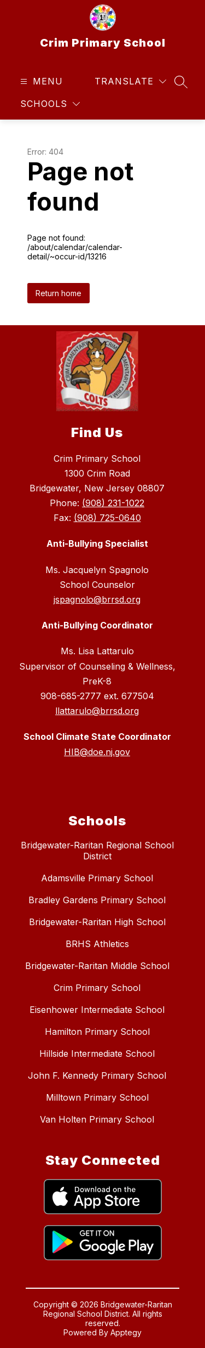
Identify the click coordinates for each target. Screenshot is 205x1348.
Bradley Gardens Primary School (97, 899)
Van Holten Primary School (97, 1119)
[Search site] (181, 81)
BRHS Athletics (97, 943)
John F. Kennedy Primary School (97, 1075)
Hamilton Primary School (97, 1031)
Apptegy (126, 1332)
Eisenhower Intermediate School (97, 1009)
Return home (58, 293)
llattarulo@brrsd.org (97, 710)
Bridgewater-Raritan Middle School (97, 965)
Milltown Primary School (97, 1097)
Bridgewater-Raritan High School (97, 921)
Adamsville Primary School (97, 878)
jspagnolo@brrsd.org (97, 599)
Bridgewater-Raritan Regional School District (97, 851)
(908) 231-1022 (113, 502)
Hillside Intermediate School (97, 1053)
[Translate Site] (130, 81)
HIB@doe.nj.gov (97, 751)
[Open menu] (40, 81)
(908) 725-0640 (107, 517)
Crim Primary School (97, 987)
